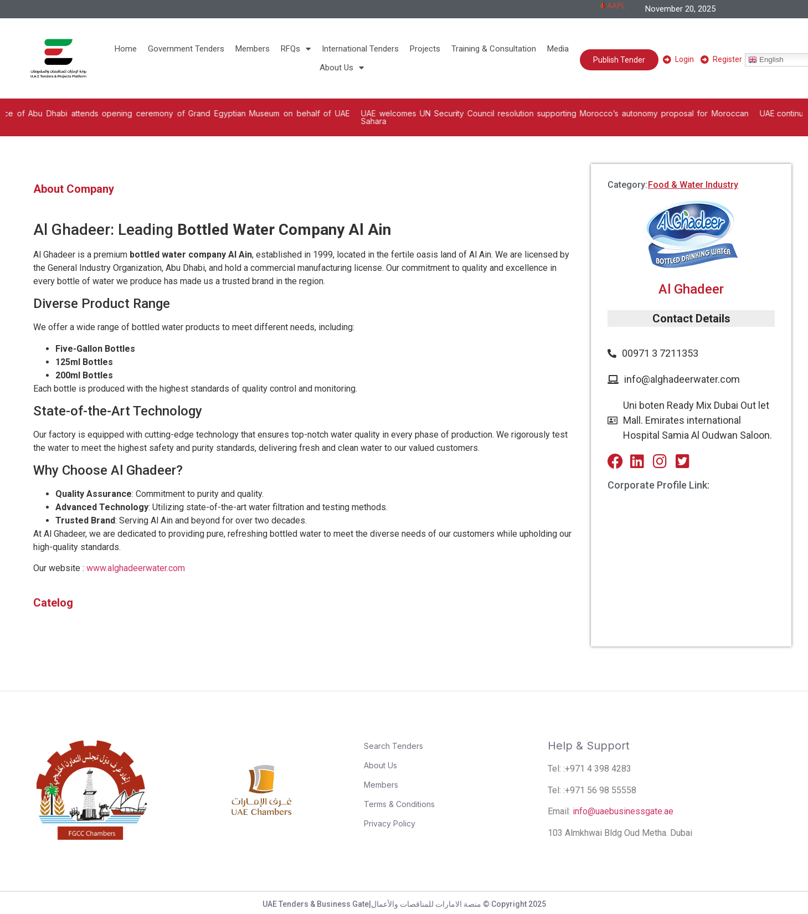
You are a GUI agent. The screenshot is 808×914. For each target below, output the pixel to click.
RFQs (296, 48)
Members (252, 49)
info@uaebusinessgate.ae (623, 811)
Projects (425, 49)
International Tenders (360, 49)
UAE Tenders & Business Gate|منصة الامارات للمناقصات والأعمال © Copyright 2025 (404, 904)
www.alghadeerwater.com (135, 568)
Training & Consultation (493, 49)
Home (126, 49)
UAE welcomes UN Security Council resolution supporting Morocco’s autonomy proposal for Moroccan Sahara (591, 117)
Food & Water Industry (693, 184)
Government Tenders (186, 49)
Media (558, 49)
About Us (342, 67)
